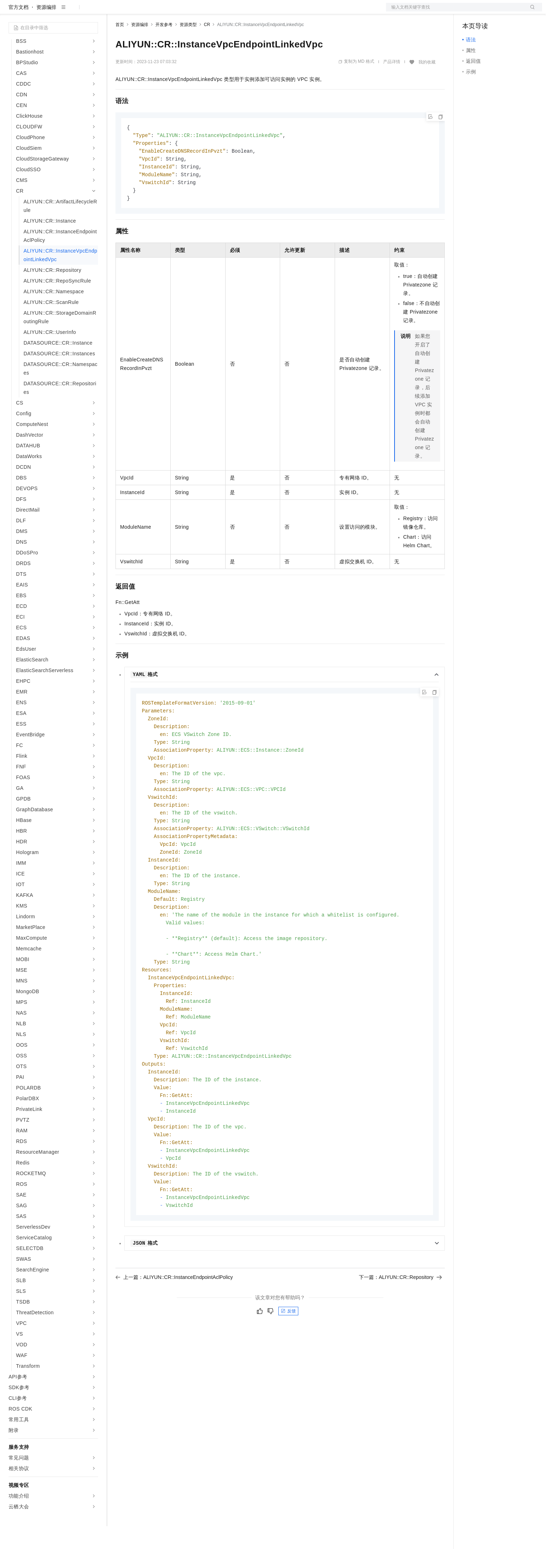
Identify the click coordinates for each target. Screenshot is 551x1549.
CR (207, 47)
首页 (119, 47)
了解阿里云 (234, 11)
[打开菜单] (11, 11)
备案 (470, 11)
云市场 (173, 11)
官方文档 (19, 30)
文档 (455, 11)
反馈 (288, 1360)
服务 (210, 11)
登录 (530, 11)
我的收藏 (427, 84)
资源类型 (188, 47)
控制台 (487, 11)
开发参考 (163, 47)
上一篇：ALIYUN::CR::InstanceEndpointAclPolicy (174, 1327)
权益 (137, 11)
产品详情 (391, 84)
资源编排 (46, 30)
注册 (504, 11)
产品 (93, 11)
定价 (154, 11)
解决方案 (115, 11)
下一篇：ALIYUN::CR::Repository (400, 1327)
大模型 (73, 11)
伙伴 (193, 11)
